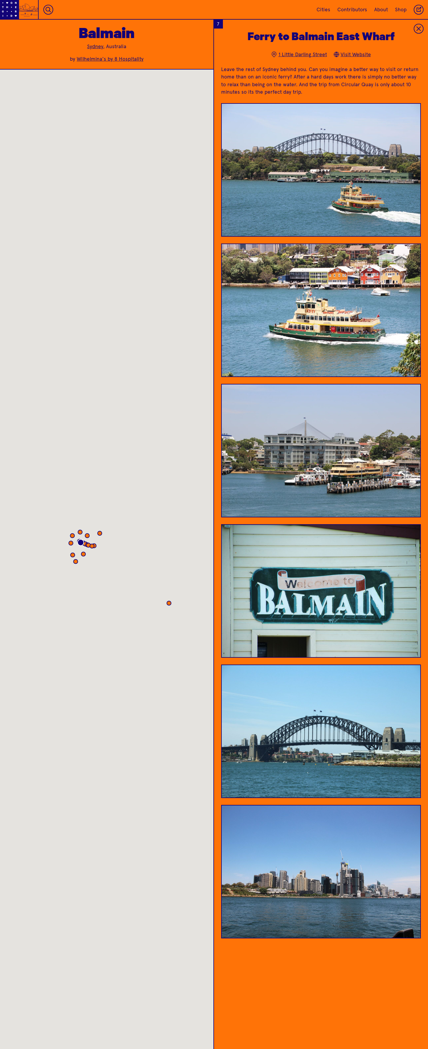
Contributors (352, 9)
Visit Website (352, 54)
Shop (401, 9)
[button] (104, 548)
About (381, 9)
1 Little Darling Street (299, 54)
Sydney (95, 46)
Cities (323, 9)
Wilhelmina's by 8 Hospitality (110, 59)
